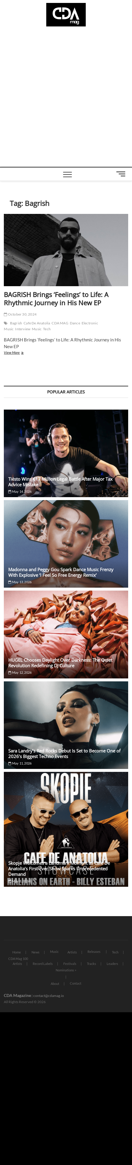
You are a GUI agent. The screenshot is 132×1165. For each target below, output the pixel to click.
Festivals (69, 963)
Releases (94, 951)
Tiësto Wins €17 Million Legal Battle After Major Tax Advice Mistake (60, 481)
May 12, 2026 (20, 672)
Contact (75, 983)
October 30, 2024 (20, 314)
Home (16, 952)
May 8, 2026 (19, 881)
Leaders (112, 963)
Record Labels (43, 963)
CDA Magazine (17, 995)
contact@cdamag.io (48, 995)
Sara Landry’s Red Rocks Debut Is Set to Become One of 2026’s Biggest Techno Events (64, 753)
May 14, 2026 (20, 491)
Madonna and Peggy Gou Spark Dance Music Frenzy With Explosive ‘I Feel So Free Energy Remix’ (60, 572)
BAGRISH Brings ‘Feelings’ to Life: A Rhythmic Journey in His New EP (56, 298)
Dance (75, 323)
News (35, 952)
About (55, 983)
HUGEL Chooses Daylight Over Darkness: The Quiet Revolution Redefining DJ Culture (60, 662)
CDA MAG (60, 323)
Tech (47, 329)
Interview (22, 329)
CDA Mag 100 (18, 959)
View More (18, 353)
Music (37, 329)
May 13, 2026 (20, 582)
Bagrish (16, 323)
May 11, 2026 (20, 763)
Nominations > (66, 970)
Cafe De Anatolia (37, 323)
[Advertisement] (66, 98)
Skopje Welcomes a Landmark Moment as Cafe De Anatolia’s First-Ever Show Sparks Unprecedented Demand (59, 868)
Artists (72, 952)
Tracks (91, 963)
